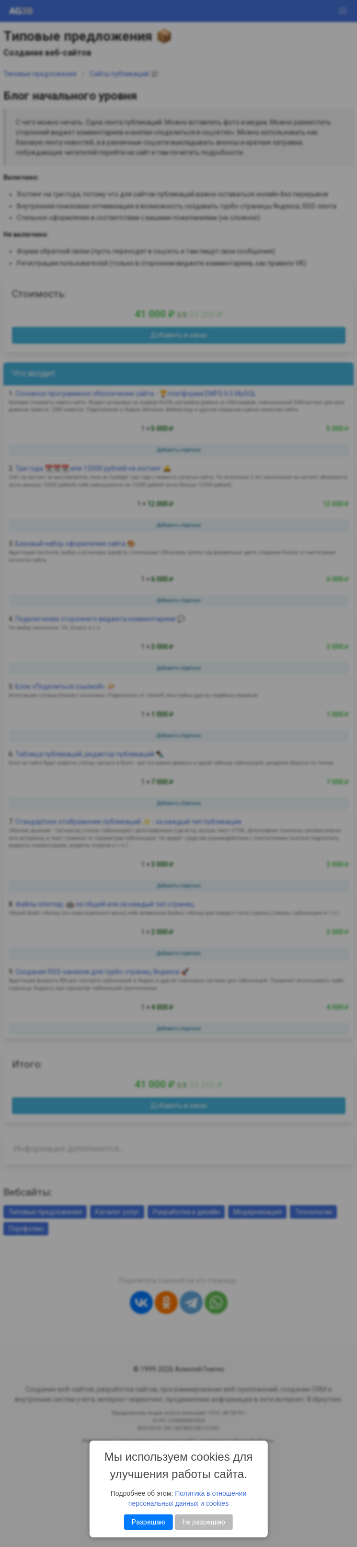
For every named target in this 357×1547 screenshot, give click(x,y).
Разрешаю (148, 1522)
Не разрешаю (204, 1522)
